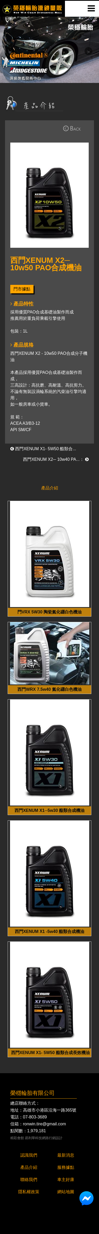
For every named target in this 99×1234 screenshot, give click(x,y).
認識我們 (28, 1155)
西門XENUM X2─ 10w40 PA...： (56, 459)
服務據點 (65, 1167)
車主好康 (65, 1179)
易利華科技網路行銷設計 (44, 1138)
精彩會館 (17, 1138)
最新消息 (65, 1155)
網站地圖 (65, 1191)
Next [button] (88, 51)
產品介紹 (28, 1167)
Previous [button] (11, 51)
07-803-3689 (35, 1117)
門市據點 (21, 289)
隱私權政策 (28, 1191)
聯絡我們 (28, 1179)
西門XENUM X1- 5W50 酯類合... (43, 448)
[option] (49, 50)
